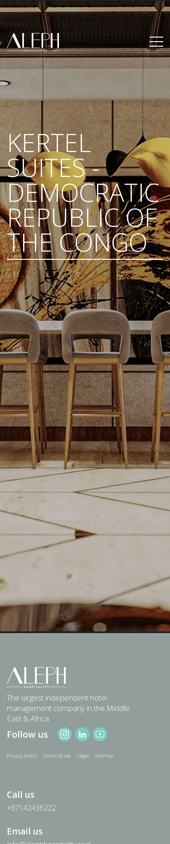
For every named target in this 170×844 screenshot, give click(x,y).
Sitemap (104, 755)
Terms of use (57, 755)
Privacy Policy (22, 755)
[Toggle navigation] (156, 42)
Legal (83, 755)
